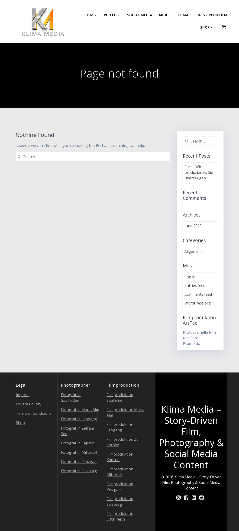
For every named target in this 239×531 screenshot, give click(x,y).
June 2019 (193, 225)
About (165, 15)
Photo (110, 15)
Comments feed (198, 294)
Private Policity (28, 404)
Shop (205, 27)
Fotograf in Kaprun (77, 443)
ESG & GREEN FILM (211, 15)
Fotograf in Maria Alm (80, 409)
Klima (183, 15)
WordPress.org (197, 303)
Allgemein (193, 251)
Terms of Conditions (34, 413)
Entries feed (194, 285)
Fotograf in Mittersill (79, 452)
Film (89, 15)
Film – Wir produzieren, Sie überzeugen (198, 172)
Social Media (139, 15)
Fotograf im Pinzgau (79, 461)
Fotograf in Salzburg (79, 470)
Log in (189, 276)
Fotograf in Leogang (79, 418)
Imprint (22, 394)
